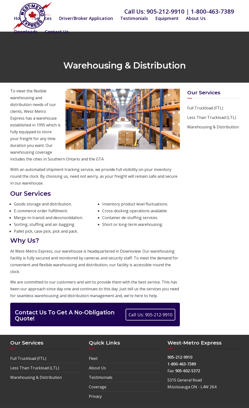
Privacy (95, 396)
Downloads (25, 32)
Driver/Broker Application (86, 18)
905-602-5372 (187, 370)
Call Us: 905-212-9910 (150, 315)
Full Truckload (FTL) (205, 108)
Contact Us (57, 32)
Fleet (93, 358)
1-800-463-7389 (212, 11)
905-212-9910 (165, 11)
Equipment (167, 18)
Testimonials (134, 18)
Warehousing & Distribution (213, 127)
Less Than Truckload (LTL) (211, 117)
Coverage (97, 387)
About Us (196, 18)
